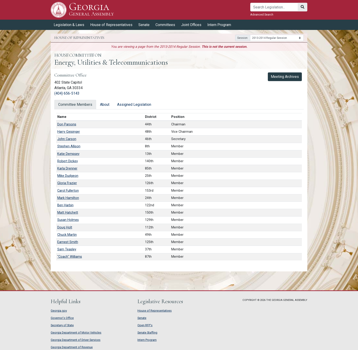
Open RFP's (145, 325)
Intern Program (219, 25)
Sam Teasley (66, 249)
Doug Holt (64, 227)
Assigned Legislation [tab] (134, 104)
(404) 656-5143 (66, 93)
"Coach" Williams (69, 257)
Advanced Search (261, 14)
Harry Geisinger (68, 132)
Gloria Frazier (67, 183)
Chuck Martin (67, 235)
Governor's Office (62, 318)
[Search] (274, 7)
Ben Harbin (65, 205)
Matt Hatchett (67, 213)
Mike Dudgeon (67, 176)
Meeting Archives (285, 76)
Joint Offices (191, 25)
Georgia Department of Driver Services (75, 340)
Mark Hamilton (68, 198)
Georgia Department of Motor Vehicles (76, 332)
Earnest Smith (67, 242)
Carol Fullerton (68, 191)
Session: (242, 38)
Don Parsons (66, 124)
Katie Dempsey (68, 154)
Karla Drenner (67, 168)
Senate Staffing (147, 332)
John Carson (66, 139)
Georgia (91, 10)
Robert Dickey (67, 161)
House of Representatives (111, 25)
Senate (144, 25)
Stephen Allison (68, 146)
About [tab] (104, 104)
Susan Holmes (68, 220)
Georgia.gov (59, 310)
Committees (165, 25)
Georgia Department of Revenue (72, 347)
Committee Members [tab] (75, 104)
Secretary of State (62, 325)
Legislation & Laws (69, 25)
